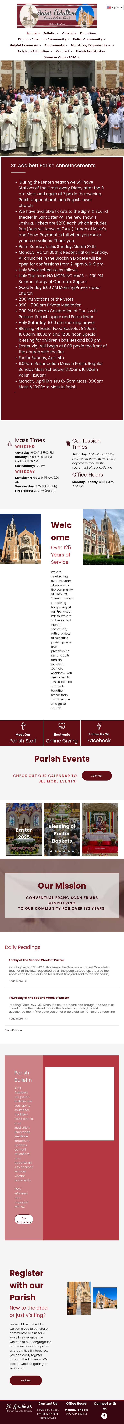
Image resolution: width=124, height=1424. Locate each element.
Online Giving (62, 740)
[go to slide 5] (69, 851)
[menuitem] (34, 33)
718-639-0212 (48, 1418)
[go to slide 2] (56, 851)
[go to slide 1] (51, 851)
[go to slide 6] (73, 851)
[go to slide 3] (60, 851)
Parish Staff (23, 740)
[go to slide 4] (64, 851)
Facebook (99, 740)
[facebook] (104, 1416)
